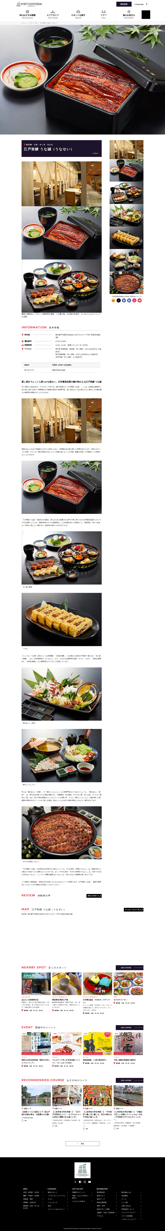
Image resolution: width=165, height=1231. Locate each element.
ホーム (24, 23)
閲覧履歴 (124, 4)
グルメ (96, 153)
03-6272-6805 (60, 341)
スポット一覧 (33, 23)
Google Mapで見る (133, 909)
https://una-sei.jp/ (58, 370)
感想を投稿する (93, 896)
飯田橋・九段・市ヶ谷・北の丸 (39, 145)
